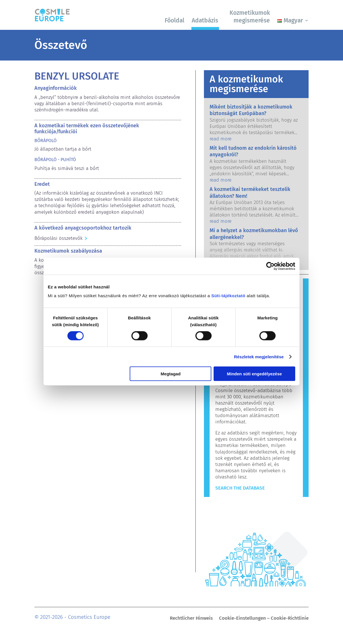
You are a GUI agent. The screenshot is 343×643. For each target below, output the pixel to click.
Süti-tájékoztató (228, 295)
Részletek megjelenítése (259, 356)
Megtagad (171, 373)
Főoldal (174, 20)
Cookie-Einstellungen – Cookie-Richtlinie (264, 618)
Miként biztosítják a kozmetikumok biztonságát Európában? (251, 110)
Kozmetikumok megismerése (250, 16)
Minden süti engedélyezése (254, 373)
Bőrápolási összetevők (58, 238)
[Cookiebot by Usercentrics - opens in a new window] (270, 266)
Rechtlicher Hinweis (191, 618)
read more (221, 139)
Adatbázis (205, 20)
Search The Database (240, 488)
